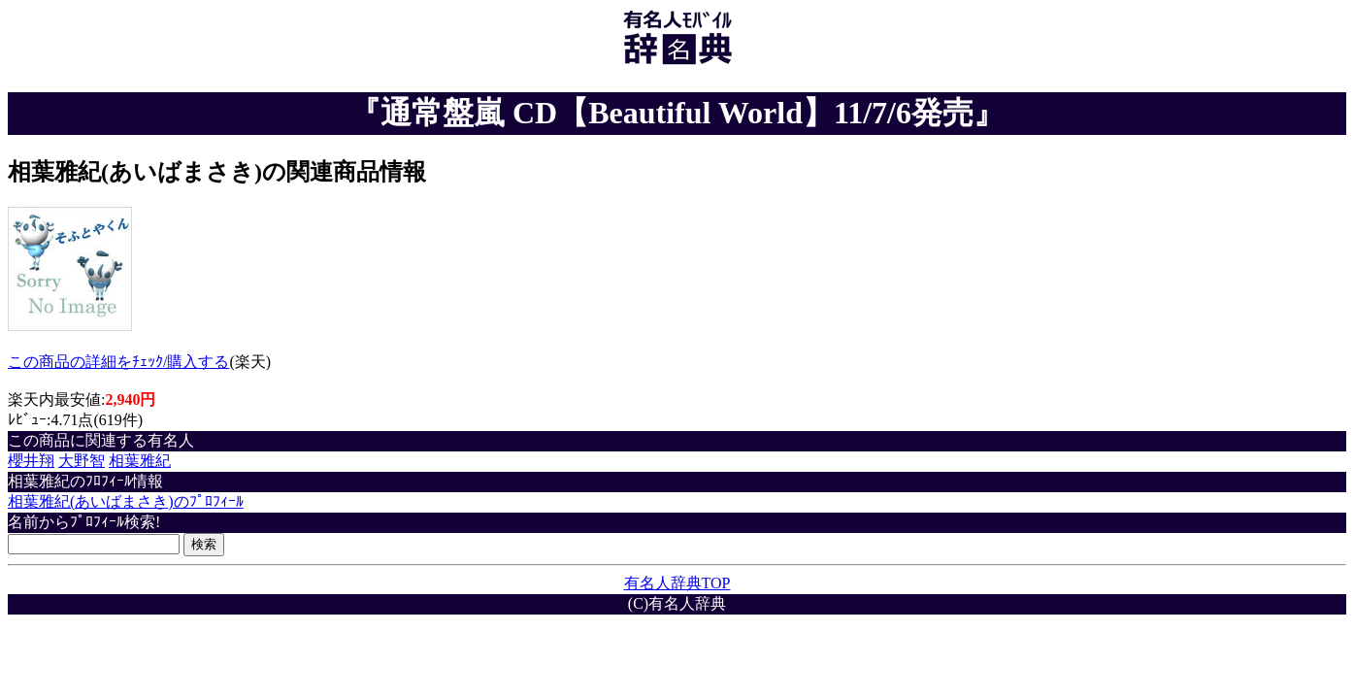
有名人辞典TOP (677, 583)
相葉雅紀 (140, 460)
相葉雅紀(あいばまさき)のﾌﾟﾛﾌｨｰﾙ (126, 501)
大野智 (81, 460)
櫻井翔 (31, 460)
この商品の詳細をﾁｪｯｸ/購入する (118, 361)
